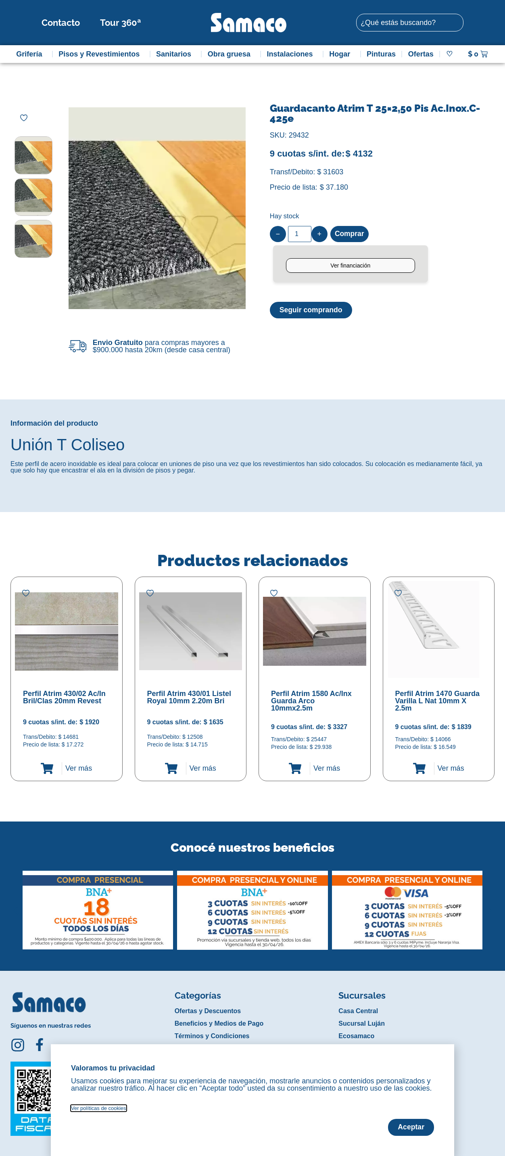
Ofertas (421, 54)
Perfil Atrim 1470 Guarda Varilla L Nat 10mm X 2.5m (437, 701)
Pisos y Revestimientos (101, 54)
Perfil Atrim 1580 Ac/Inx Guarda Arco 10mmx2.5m (311, 701)
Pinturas (381, 54)
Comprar (350, 234)
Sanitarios (175, 54)
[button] (15, 904)
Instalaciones (292, 54)
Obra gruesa (231, 54)
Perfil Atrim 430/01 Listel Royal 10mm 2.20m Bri (189, 697)
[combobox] (409, 22)
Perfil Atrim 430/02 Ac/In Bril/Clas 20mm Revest (64, 697)
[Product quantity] (299, 234)
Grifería (31, 54)
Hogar (341, 54)
